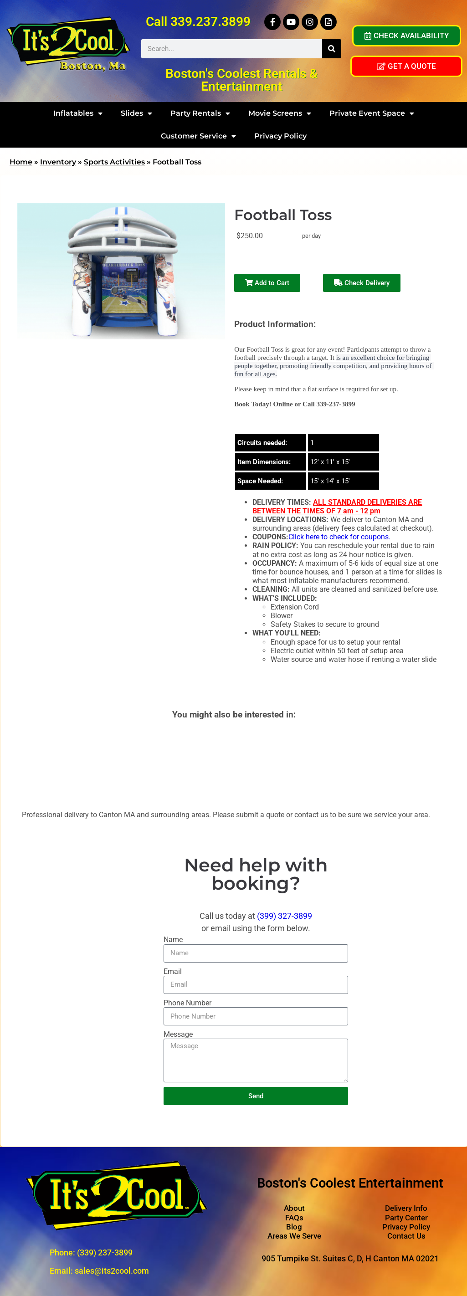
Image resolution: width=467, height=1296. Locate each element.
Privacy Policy (280, 136)
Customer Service (198, 136)
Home (21, 162)
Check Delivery (362, 283)
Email (173, 971)
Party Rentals (200, 113)
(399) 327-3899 (284, 916)
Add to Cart (267, 283)
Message (178, 1034)
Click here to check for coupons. (339, 537)
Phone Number (187, 1003)
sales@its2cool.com (112, 1271)
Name (173, 939)
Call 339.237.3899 (198, 21)
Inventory (58, 162)
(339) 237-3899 (105, 1252)
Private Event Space (371, 113)
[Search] (331, 48)
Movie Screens (279, 113)
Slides (136, 113)
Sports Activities (114, 162)
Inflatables (78, 113)
